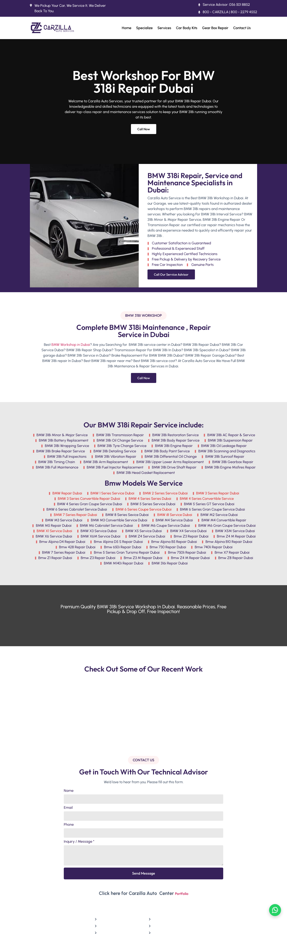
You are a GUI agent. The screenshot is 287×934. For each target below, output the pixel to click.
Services (164, 28)
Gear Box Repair (215, 28)
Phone (69, 825)
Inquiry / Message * (79, 842)
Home (126, 28)
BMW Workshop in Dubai (70, 344)
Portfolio (181, 894)
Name (69, 791)
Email (68, 808)
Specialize (144, 28)
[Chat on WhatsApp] (275, 910)
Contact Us (242, 28)
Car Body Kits (186, 28)
